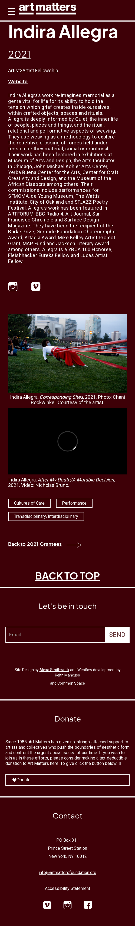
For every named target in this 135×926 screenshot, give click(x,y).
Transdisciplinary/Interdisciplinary (46, 516)
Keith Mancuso (67, 675)
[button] (10, 16)
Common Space (71, 683)
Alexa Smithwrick (54, 670)
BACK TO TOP (67, 576)
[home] (47, 7)
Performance (74, 503)
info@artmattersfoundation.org (67, 872)
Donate (21, 780)
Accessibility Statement (67, 888)
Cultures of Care (29, 503)
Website (18, 81)
